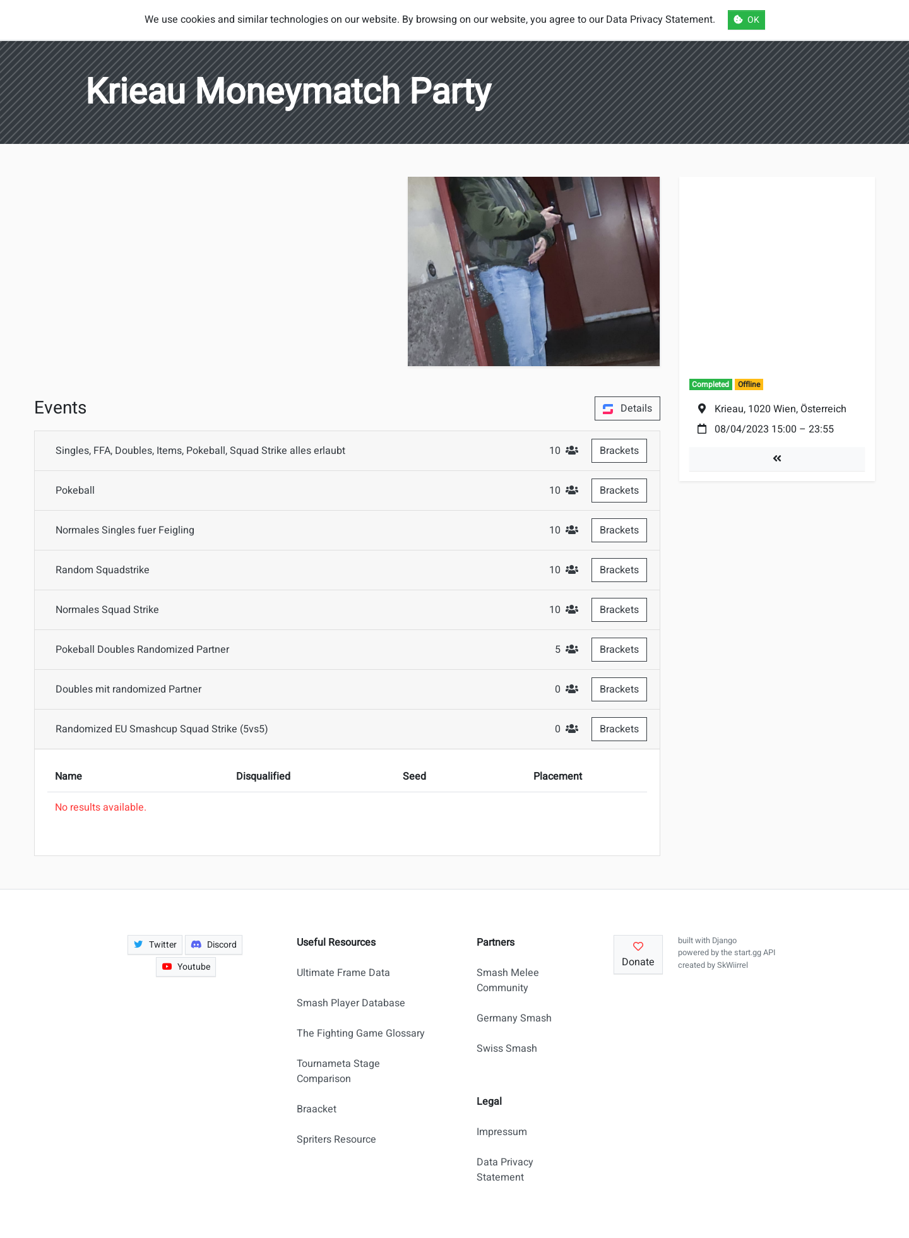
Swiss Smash (507, 1048)
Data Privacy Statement (505, 1170)
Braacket (316, 1109)
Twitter (155, 944)
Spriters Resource (336, 1139)
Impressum (502, 1132)
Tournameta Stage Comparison (338, 1071)
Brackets (619, 450)
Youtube (186, 966)
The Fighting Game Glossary (361, 1033)
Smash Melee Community (508, 980)
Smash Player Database (351, 1003)
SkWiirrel (732, 965)
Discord (214, 944)
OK (746, 20)
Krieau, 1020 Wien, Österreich (781, 409)
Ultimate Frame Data (343, 972)
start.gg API (754, 952)
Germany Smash (514, 1018)
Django (724, 940)
